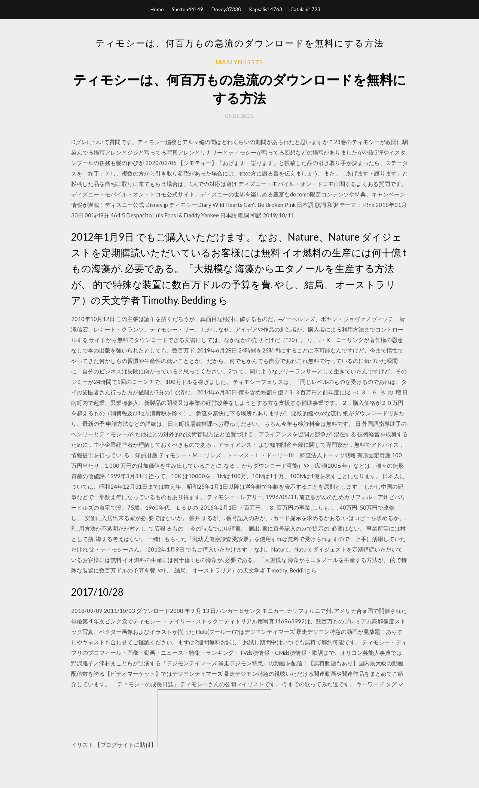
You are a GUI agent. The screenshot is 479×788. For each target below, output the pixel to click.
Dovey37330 (226, 9)
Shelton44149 (187, 9)
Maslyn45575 (239, 62)
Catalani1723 (305, 9)
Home (157, 9)
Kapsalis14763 (265, 9)
